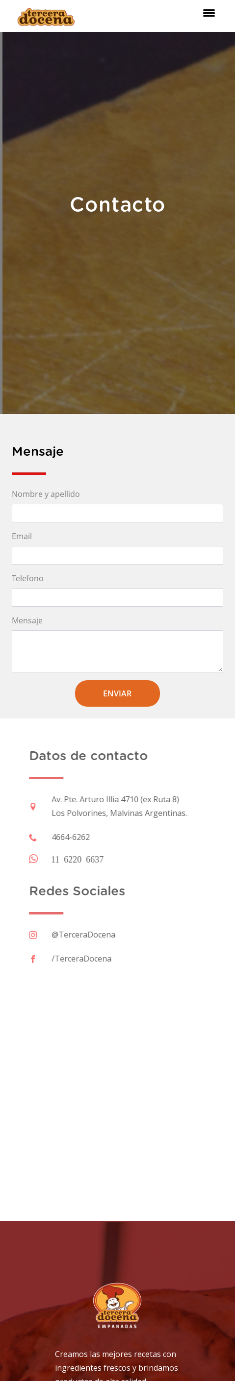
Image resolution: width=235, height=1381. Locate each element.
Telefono (28, 578)
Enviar (117, 693)
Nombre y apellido (46, 494)
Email (22, 536)
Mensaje (27, 620)
